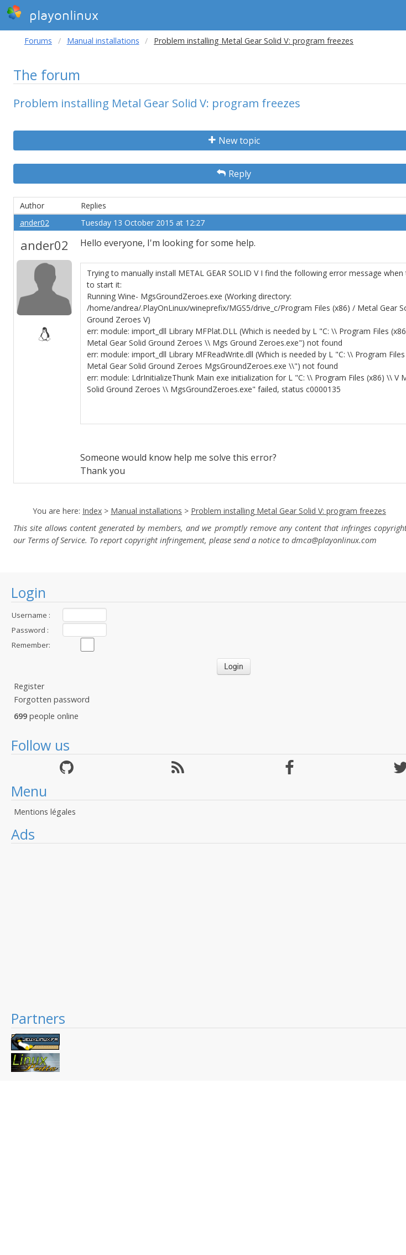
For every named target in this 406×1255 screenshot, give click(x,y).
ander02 (34, 222)
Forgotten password (52, 699)
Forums (38, 40)
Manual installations (103, 40)
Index (92, 511)
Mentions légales (45, 811)
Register (29, 686)
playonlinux (52, 13)
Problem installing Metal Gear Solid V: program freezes (288, 511)
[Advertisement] (202, 926)
